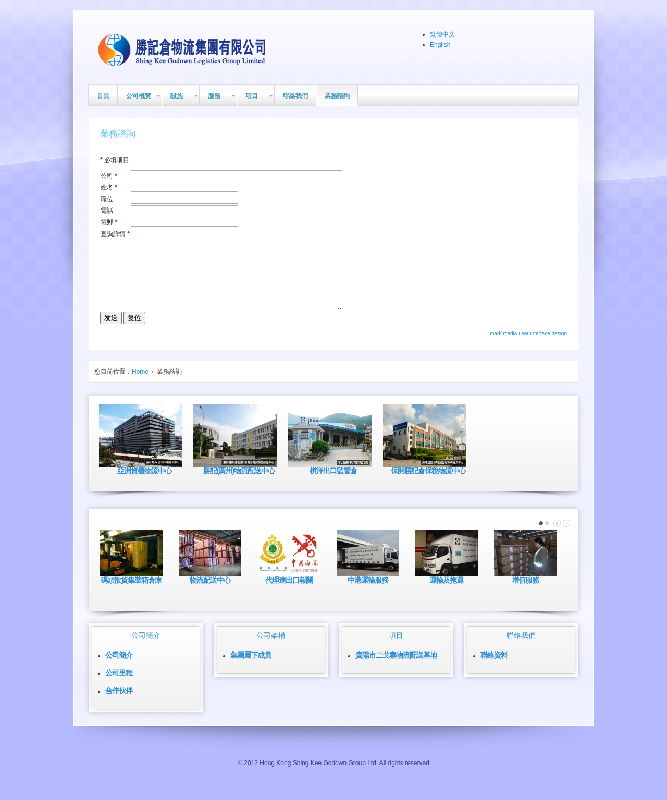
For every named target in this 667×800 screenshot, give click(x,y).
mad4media (504, 349)
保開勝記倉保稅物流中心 (428, 486)
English (440, 44)
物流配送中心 (210, 596)
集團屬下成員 (250, 671)
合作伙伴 (118, 706)
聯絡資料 (494, 671)
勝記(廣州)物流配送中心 (239, 486)
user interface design (542, 349)
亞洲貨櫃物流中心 (144, 486)
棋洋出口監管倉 (333, 486)
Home (140, 387)
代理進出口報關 (289, 596)
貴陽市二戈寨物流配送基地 (396, 671)
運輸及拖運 (446, 596)
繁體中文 (442, 34)
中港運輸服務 (368, 596)
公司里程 (118, 688)
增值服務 (525, 596)
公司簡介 (118, 671)
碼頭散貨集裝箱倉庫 (131, 596)
